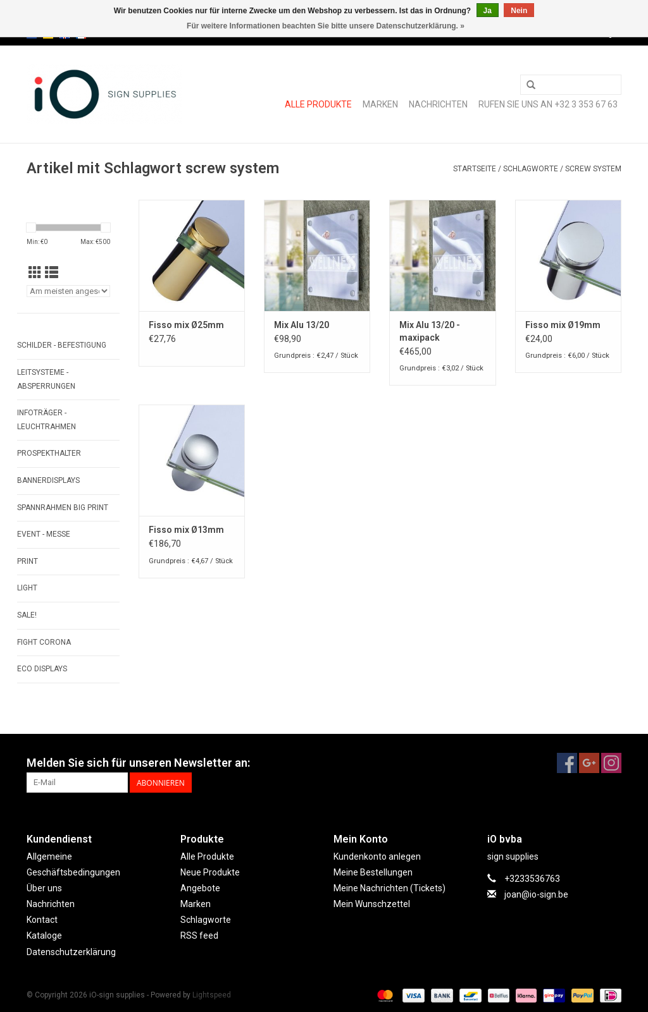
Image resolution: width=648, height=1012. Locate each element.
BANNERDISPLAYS (48, 480)
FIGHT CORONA (44, 642)
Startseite (474, 168)
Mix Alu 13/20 (301, 325)
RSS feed (199, 935)
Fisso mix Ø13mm (186, 530)
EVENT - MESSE (43, 534)
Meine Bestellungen (373, 872)
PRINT (27, 561)
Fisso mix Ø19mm (563, 325)
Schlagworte (530, 168)
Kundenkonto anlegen (377, 856)
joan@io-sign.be (536, 894)
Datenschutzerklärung (71, 952)
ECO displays (42, 668)
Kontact (42, 920)
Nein (519, 10)
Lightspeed (211, 995)
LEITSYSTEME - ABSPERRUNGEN (46, 379)
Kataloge (44, 935)
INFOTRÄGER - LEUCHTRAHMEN (46, 419)
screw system (593, 168)
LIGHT (27, 587)
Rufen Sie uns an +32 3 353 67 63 (548, 104)
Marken (380, 104)
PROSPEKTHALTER (49, 453)
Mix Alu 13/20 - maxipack (429, 331)
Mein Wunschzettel (371, 904)
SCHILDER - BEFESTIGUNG (61, 345)
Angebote (200, 888)
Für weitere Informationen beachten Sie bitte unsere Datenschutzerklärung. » (325, 25)
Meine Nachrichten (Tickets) (389, 888)
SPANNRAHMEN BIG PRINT (62, 507)
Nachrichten (438, 104)
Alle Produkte (318, 104)
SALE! (27, 615)
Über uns (44, 888)
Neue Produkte (210, 872)
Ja (487, 10)
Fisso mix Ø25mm (186, 325)
